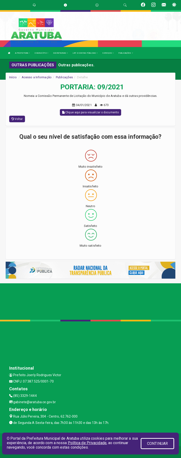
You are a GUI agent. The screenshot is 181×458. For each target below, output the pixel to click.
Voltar (17, 119)
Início (13, 77)
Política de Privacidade (87, 443)
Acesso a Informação (37, 77)
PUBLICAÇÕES (125, 53)
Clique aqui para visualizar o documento (90, 112)
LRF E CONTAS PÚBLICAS (85, 53)
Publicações (64, 77)
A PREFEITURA (22, 53)
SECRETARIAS (60, 53)
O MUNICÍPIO (41, 53)
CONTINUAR (157, 443)
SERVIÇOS (108, 53)
